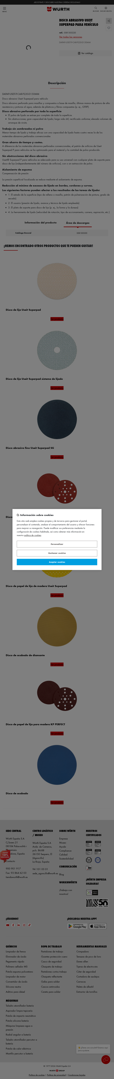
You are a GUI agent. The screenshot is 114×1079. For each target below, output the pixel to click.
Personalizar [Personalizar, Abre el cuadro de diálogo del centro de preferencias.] (57, 544)
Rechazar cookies (57, 553)
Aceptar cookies (57, 562)
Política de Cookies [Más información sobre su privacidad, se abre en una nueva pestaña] (32, 535)
